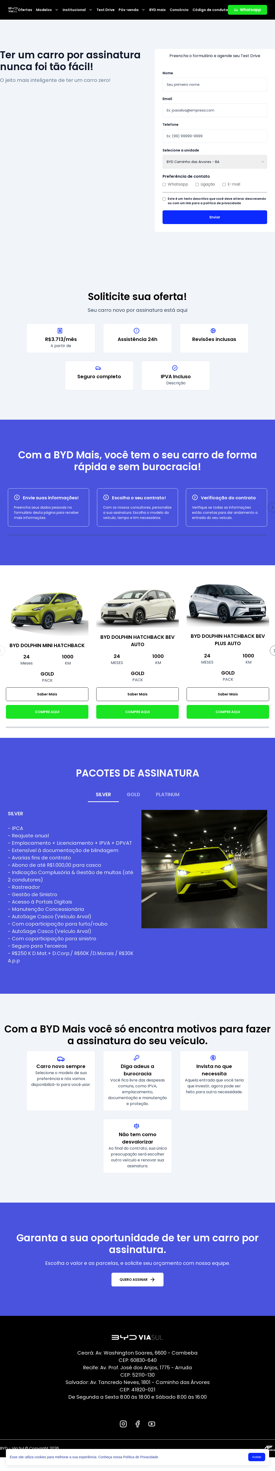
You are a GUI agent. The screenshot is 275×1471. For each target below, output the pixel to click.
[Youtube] (151, 1424)
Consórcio (179, 9)
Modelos (47, 9)
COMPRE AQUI (47, 711)
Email (167, 98)
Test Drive (105, 9)
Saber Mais (47, 694)
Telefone (171, 124)
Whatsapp (247, 10)
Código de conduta (210, 9)
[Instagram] (123, 1424)
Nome (168, 73)
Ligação (205, 184)
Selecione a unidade (181, 150)
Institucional (78, 9)
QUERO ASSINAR (137, 1279)
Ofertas (25, 9)
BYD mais (157, 9)
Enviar (214, 217)
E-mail (231, 184)
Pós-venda (132, 9)
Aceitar (256, 1457)
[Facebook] (137, 1424)
